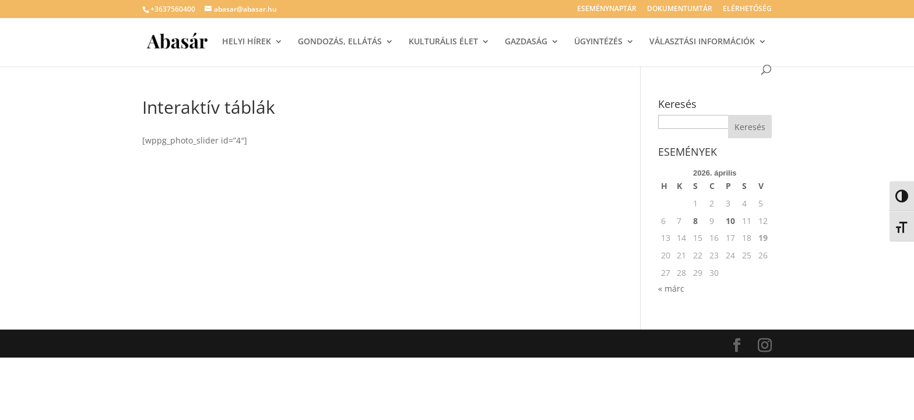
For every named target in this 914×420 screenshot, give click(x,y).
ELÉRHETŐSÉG (747, 9)
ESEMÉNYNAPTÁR (607, 9)
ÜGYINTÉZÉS (598, 42)
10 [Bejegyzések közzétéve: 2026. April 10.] (730, 220)
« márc (671, 288)
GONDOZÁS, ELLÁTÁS (340, 42)
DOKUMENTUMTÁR (679, 9)
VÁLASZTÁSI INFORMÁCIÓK (702, 42)
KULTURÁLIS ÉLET (443, 42)
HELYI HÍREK (246, 42)
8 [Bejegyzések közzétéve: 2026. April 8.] (695, 220)
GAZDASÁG (526, 42)
